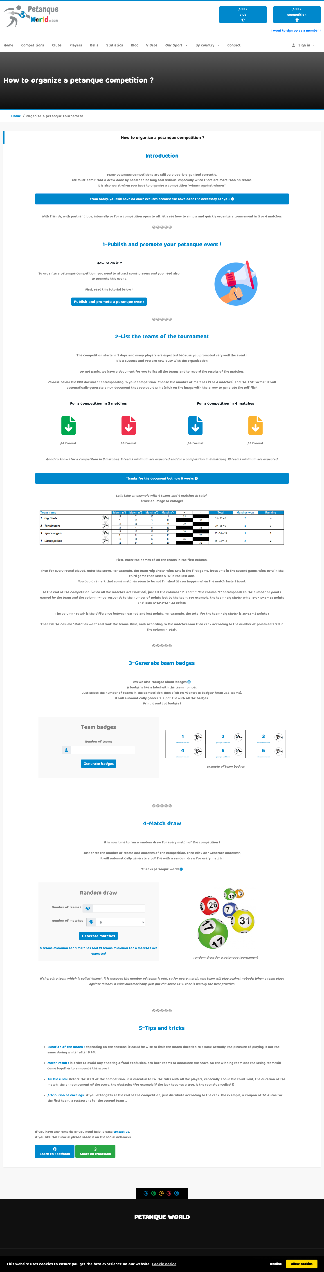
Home (8, 45)
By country (205, 45)
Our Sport (173, 45)
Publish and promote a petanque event (109, 301)
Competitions (32, 45)
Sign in (301, 45)
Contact (234, 45)
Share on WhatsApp (95, 1154)
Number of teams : (67, 907)
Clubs (57, 45)
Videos (152, 45)
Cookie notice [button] (164, 1264)
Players (76, 45)
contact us (121, 1131)
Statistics (114, 45)
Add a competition (296, 14)
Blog (134, 45)
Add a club (243, 14)
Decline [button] (275, 1264)
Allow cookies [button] (302, 1264)
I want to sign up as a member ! (296, 30)
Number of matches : (69, 920)
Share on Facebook (55, 1154)
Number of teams (98, 741)
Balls (94, 45)
